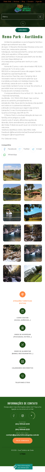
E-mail (39, 149)
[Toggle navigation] (40, 16)
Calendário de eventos (22, 368)
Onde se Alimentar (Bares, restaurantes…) (22, 352)
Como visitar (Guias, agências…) (22, 319)
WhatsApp (12, 155)
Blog (23, 1)
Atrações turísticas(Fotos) (22, 302)
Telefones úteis (22, 382)
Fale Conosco (22, 440)
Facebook (12, 149)
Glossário (30, 1)
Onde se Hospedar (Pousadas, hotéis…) (22, 335)
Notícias (16, 1)
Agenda (39, 1)
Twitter (26, 149)
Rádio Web (7, 1)
